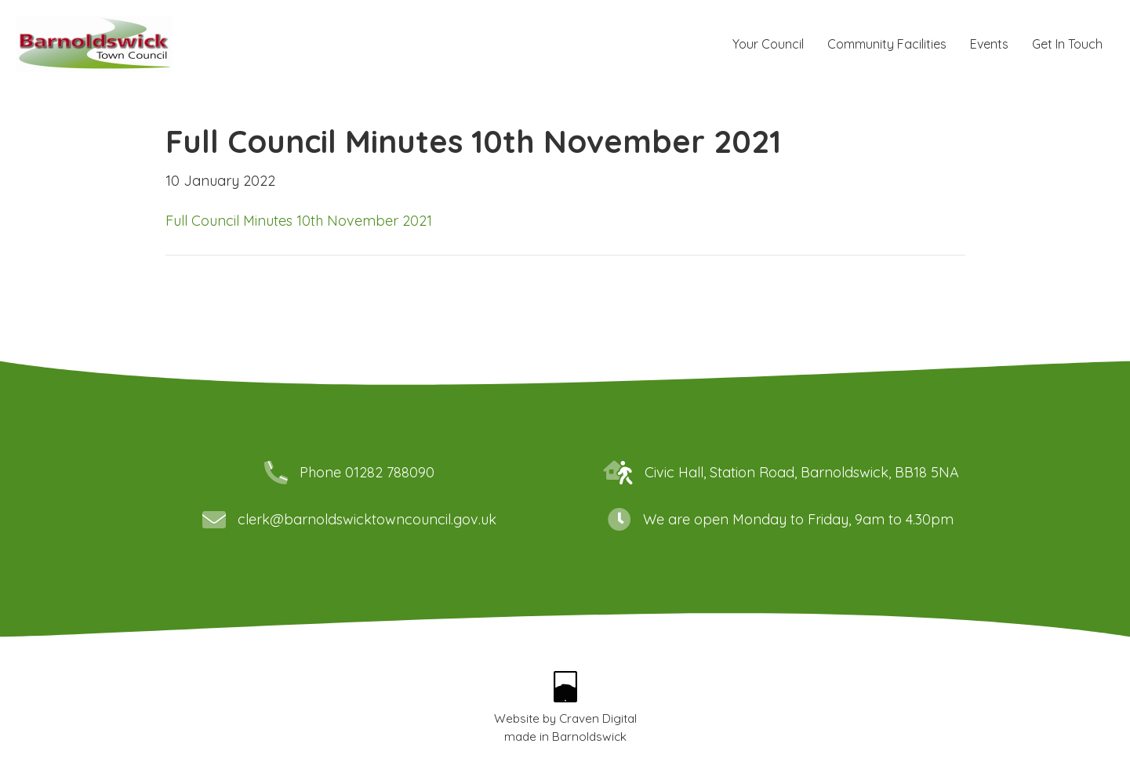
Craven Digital (598, 718)
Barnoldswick (589, 736)
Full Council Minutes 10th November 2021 (298, 221)
